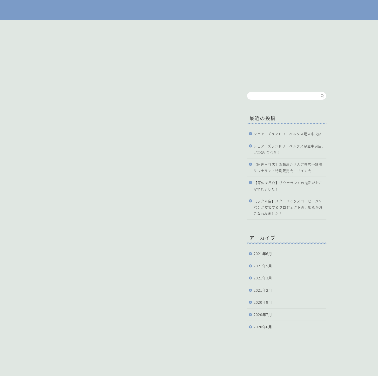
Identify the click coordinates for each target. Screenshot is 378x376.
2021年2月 (263, 290)
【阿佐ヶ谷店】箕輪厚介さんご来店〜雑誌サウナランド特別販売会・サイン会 (288, 167)
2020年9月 (263, 302)
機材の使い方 (214, 26)
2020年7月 (263, 314)
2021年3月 (263, 278)
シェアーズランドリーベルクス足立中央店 (288, 133)
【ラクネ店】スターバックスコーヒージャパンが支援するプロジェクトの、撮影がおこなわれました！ (288, 207)
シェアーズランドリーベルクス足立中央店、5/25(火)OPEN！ (289, 149)
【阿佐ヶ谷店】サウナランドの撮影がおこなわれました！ (288, 185)
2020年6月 (263, 327)
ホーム (159, 26)
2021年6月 (263, 253)
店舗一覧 (183, 26)
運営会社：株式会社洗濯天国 (74, 370)
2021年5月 (263, 266)
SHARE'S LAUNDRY (189, 10)
